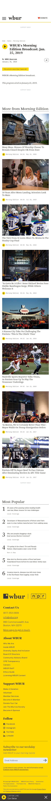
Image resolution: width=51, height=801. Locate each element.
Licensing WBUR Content (14, 675)
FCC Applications (8, 784)
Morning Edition (19, 41)
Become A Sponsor (11, 710)
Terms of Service (11, 791)
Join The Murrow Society (14, 707)
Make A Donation (10, 689)
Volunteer (7, 693)
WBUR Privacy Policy (27, 781)
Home (3, 41)
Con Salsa (12, 798)
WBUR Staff (8, 668)
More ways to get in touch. (16, 630)
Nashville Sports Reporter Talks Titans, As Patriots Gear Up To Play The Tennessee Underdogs (21, 379)
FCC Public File (21, 784)
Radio (9, 41)
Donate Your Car (10, 703)
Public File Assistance (10, 786)
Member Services (11, 696)
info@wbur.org (10, 617)
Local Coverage (13, 514)
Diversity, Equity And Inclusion (16, 651)
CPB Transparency (11, 661)
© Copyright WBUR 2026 (11, 781)
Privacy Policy (41, 789)
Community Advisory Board (15, 658)
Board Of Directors (11, 654)
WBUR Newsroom (11, 59)
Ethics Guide (8, 672)
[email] (25, 760)
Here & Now (11, 553)
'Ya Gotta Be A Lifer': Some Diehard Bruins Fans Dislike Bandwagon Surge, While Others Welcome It (25, 286)
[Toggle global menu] (4, 18)
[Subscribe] (45, 760)
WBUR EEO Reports (34, 784)
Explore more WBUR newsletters (15, 769)
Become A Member (11, 700)
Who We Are (8, 643)
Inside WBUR (9, 647)
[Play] (3, 154)
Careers (6, 665)
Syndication (39, 781)
